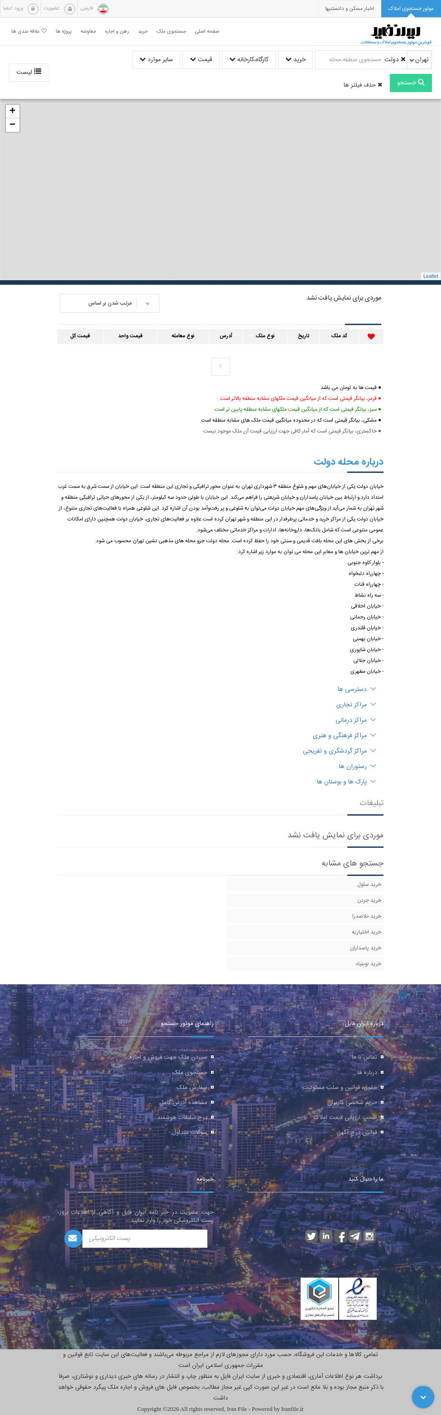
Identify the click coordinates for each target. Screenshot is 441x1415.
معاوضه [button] (88, 31)
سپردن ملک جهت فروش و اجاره (168, 1057)
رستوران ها (357, 766)
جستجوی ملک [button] (171, 31)
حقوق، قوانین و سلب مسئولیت (339, 1088)
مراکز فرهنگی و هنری (344, 735)
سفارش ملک (192, 1088)
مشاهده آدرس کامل (183, 1103)
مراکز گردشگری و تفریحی (339, 751)
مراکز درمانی (356, 720)
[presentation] (349, 9)
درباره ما (367, 1073)
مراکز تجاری (356, 705)
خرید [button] (143, 31)
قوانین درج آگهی (356, 1133)
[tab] (411, 9)
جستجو (411, 83)
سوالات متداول (189, 1133)
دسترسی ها (357, 689)
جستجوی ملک (190, 1073)
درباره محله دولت (348, 462)
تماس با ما (364, 1057)
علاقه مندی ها (29, 31)
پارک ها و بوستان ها (346, 782)
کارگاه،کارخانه (248, 59)
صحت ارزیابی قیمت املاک (345, 1118)
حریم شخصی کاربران (352, 1103)
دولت (395, 59)
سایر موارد (156, 59)
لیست (28, 72)
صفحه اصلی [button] (207, 31)
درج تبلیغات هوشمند (182, 1118)
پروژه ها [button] (64, 31)
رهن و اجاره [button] (117, 31)
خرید (295, 59)
